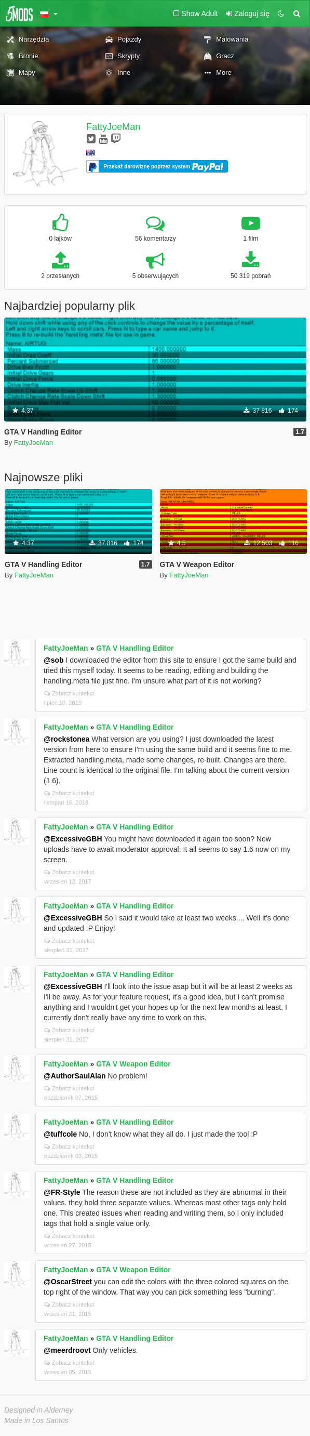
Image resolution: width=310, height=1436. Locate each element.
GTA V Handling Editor (134, 648)
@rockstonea (66, 739)
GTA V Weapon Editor (133, 1064)
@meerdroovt (67, 1350)
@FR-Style (62, 1192)
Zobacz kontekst (69, 693)
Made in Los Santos (36, 1420)
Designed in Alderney (38, 1410)
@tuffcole (60, 1134)
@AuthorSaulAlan (74, 1076)
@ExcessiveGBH (73, 839)
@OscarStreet (68, 1281)
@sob (54, 660)
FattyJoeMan (113, 127)
